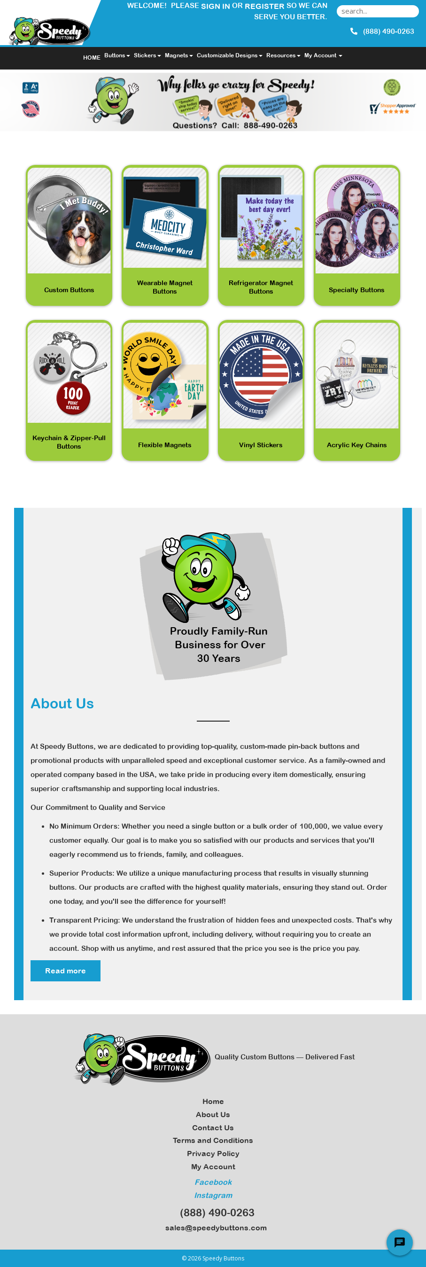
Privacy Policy (213, 1153)
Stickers (147, 55)
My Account (213, 1166)
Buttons (117, 55)
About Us (213, 1114)
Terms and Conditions (213, 1140)
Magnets (179, 55)
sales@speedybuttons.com (213, 1227)
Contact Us (213, 1127)
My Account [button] (323, 55)
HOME (92, 57)
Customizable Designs (230, 55)
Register (265, 6)
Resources (283, 55)
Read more (65, 970)
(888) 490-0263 (213, 1212)
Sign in (215, 6)
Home (213, 1101)
